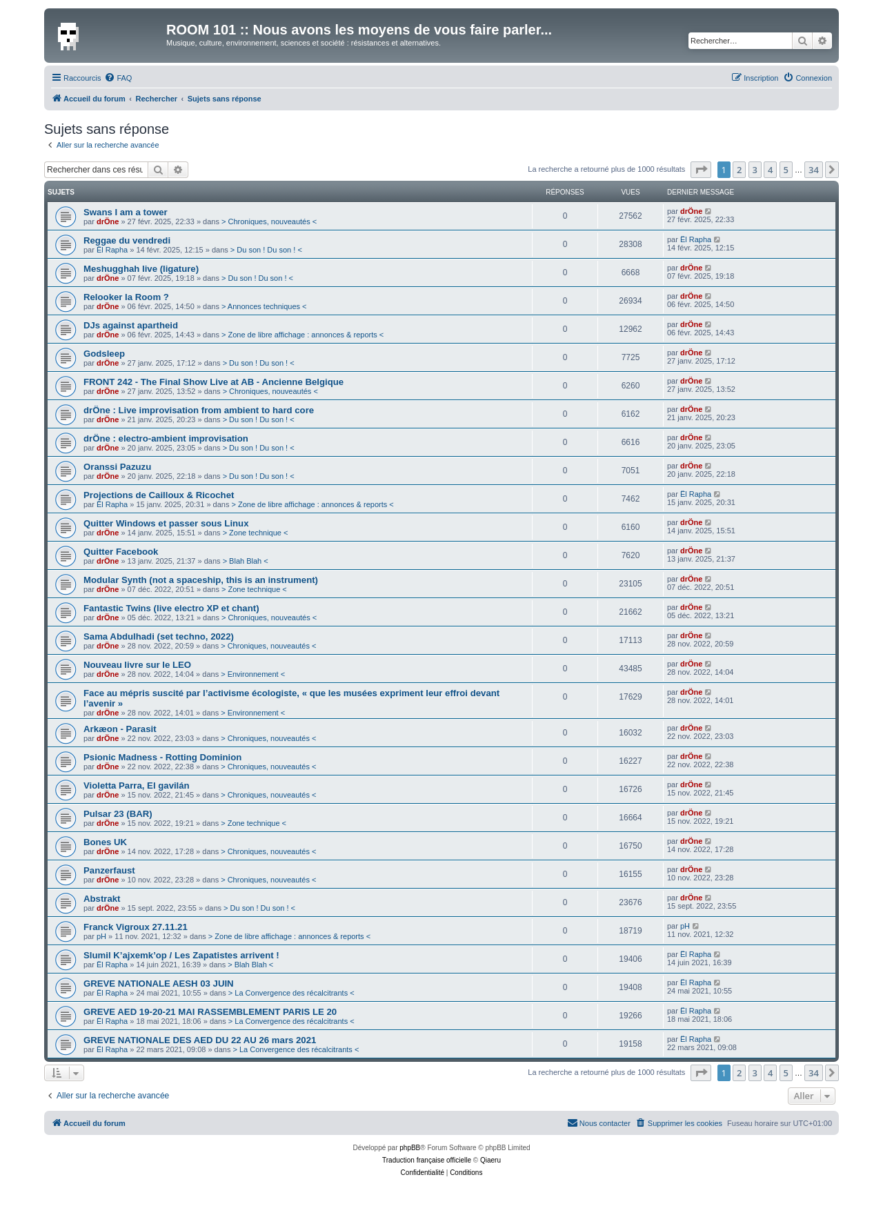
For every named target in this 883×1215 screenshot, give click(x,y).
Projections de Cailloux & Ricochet (158, 495)
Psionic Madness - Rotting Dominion (162, 757)
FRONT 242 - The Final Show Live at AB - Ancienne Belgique (213, 382)
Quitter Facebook (120, 551)
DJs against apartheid (130, 325)
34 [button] (813, 170)
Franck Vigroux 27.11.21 (135, 927)
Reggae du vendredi (126, 240)
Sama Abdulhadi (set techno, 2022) (158, 636)
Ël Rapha (112, 250)
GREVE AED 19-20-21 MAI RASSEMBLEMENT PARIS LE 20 (210, 1012)
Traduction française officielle (426, 1160)
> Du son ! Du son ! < (266, 250)
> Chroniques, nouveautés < (269, 221)
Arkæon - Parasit (120, 729)
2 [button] (739, 170)
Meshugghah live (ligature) (141, 269)
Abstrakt (102, 898)
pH (101, 936)
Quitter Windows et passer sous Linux (166, 523)
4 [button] (770, 170)
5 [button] (786, 170)
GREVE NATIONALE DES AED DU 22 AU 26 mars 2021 (199, 1040)
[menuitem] (118, 78)
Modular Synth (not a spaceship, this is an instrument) (200, 580)
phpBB (409, 1148)
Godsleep (104, 353)
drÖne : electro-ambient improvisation (165, 438)
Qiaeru (490, 1160)
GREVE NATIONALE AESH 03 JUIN (158, 983)
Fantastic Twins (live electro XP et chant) (171, 608)
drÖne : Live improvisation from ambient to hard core (198, 410)
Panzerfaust (109, 870)
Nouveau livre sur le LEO (137, 665)
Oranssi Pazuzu (117, 467)
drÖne (108, 221)
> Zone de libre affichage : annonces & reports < (302, 334)
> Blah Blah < (245, 561)
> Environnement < (253, 674)
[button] (701, 169)
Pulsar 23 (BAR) (117, 814)
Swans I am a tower (125, 212)
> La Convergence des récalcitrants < (291, 993)
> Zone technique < (255, 533)
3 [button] (755, 170)
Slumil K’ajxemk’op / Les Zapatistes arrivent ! (181, 955)
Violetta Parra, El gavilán (136, 785)
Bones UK (105, 842)
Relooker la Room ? (126, 297)
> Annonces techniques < (264, 306)
